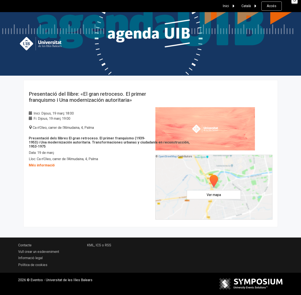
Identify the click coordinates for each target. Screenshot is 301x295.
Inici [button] (229, 6)
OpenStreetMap (167, 156)
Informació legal (30, 258)
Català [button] (249, 6)
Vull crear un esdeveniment (38, 252)
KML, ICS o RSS (99, 245)
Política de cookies (32, 265)
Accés (271, 6)
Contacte (25, 245)
